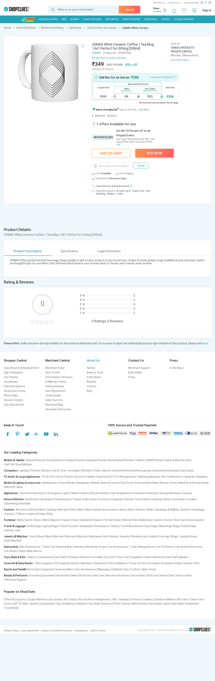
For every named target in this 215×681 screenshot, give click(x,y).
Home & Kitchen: (14, 499)
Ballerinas (146, 519)
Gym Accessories (85, 569)
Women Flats (130, 519)
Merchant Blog (54, 404)
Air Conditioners (172, 476)
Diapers (32, 557)
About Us (93, 360)
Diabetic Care (121, 569)
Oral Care (152, 575)
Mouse (164, 482)
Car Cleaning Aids (61, 546)
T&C (118, 144)
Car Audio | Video (15, 550)
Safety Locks (13, 530)
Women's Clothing (26, 509)
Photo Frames (122, 603)
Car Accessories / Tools (122, 546)
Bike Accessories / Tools (34, 546)
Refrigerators (128, 476)
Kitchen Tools (133, 499)
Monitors (87, 470)
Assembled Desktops (166, 470)
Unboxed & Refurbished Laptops (131, 470)
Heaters (82, 603)
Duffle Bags (34, 526)
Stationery (100, 563)
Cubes (147, 557)
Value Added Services (178, 460)
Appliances (112, 19)
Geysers (187, 493)
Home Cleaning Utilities (157, 499)
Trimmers (25, 493)
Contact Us (173, 3)
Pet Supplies (62, 563)
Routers (47, 470)
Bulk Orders (135, 372)
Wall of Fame (98, 630)
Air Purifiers (86, 599)
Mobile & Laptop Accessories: (22, 482)
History (91, 367)
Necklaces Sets (98, 536)
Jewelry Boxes (188, 536)
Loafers (158, 519)
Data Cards (187, 470)
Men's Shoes (139, 603)
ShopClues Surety (15, 390)
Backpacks (83, 482)
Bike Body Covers (96, 546)
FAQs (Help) (11, 395)
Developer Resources (58, 409)
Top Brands (12, 607)
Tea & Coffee (137, 563)
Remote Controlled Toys (94, 557)
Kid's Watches (13, 540)
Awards (91, 381)
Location (157, 11)
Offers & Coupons (15, 599)
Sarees (9, 513)
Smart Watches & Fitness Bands (189, 482)
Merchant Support (139, 367)
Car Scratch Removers (188, 546)
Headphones (49, 482)
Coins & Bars (36, 536)
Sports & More (131, 19)
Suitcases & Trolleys (107, 526)
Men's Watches (55, 536)
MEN (64, 19)
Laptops (24, 470)
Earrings (164, 536)
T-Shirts (20, 513)
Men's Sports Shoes (29, 519)
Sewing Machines (170, 493)
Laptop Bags (50, 526)
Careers (91, 386)
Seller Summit (54, 400)
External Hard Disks (146, 482)
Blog (89, 390)
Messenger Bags (169, 526)
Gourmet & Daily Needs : (19, 563)
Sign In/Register (13, 372)
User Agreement (14, 404)
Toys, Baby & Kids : (15, 557)
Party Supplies (133, 557)
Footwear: (10, 519)
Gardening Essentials (17, 503)
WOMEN (74, 19)
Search (129, 9)
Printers (35, 470)
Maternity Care (162, 557)
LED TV (17, 603)
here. (206, 343)
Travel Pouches (69, 526)
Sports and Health (15, 569)
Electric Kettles (100, 493)
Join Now (143, 109)
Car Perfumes (164, 546)
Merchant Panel (54, 367)
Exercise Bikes (64, 569)
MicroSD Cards (14, 487)
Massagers (104, 569)
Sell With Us (159, 3)
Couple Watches (37, 599)
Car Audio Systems (100, 603)
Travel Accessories (132, 526)
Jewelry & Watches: (16, 536)
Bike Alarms (34, 550)
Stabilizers (69, 603)
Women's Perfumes (118, 575)
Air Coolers (70, 599)
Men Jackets (31, 603)
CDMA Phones (154, 460)
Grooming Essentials (41, 575)
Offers (165, 19)
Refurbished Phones (120, 460)
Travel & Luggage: (15, 526)
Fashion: (9, 509)
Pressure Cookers (141, 599)
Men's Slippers (51, 519)
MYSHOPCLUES (103, 137)
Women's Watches (76, 536)
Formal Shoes (112, 519)
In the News (94, 377)
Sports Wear (126, 509)
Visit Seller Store (179, 60)
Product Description (27, 251)
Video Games (102, 470)
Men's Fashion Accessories (101, 509)
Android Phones (35, 460)
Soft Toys (117, 557)
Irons (8, 603)
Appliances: (11, 493)
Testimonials (53, 395)
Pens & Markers (117, 563)
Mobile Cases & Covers (105, 482)
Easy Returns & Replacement (21, 367)
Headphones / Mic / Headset (112, 599)
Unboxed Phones (96, 460)
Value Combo (184, 575)
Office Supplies (44, 563)
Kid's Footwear (69, 557)
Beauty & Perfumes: (16, 575)
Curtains (191, 499)
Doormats (179, 499)
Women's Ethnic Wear (71, 509)
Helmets (79, 546)
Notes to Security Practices (57, 630)
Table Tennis (148, 569)
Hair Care (98, 575)
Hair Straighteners (122, 493)
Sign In (207, 10)
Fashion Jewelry (119, 536)
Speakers (202, 476)
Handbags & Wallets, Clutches (173, 509)
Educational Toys (49, 557)
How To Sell (52, 372)
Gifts (197, 563)
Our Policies (11, 377)
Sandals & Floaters (91, 519)
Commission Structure (59, 377)
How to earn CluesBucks (163, 77)
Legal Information (109, 251)
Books (75, 563)
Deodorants (62, 575)
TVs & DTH (47, 476)
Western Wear (144, 509)
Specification (69, 251)
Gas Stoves (55, 599)
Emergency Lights (58, 493)
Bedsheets (31, 499)
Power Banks (67, 482)
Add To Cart (111, 153)
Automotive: (11, 546)
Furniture (103, 499)
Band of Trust (95, 372)
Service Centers (13, 400)
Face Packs (138, 575)
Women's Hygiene (15, 579)
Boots (168, 519)
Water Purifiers (80, 493)
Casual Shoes (70, 519)
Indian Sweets (183, 563)
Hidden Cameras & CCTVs (102, 476)
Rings (174, 536)
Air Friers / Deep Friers (190, 599)
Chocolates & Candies (160, 563)
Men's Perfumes (81, 575)
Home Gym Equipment (40, 569)
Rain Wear (178, 603)
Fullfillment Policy (55, 381)
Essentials (150, 19)
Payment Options (14, 386)
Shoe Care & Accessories (189, 519)
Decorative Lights (159, 603)
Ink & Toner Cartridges (66, 470)
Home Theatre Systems (70, 476)
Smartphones (55, 460)
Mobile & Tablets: (14, 460)
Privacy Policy (11, 630)
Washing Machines (149, 476)
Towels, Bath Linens (85, 499)
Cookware (117, 499)
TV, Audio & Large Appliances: (22, 476)
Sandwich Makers (165, 599)
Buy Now (154, 153)
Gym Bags (151, 526)
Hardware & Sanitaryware (55, 499)
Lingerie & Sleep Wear (39, 513)
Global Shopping (184, 19)
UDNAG (96, 52)
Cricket (135, 569)
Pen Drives (127, 482)
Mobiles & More (48, 19)
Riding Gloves (146, 546)
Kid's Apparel (180, 557)
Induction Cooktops (146, 493)
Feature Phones (74, 460)
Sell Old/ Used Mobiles (18, 464)
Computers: (11, 470)
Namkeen (86, 563)
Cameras (188, 476)
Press (131, 377)
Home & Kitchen (92, 19)
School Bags (188, 526)
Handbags (198, 509)
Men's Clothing (47, 509)
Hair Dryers (39, 493)
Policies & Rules (54, 386)
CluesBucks (11, 381)
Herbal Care (167, 575)
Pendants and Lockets (144, 536)
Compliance (81, 630)
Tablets (139, 460)
